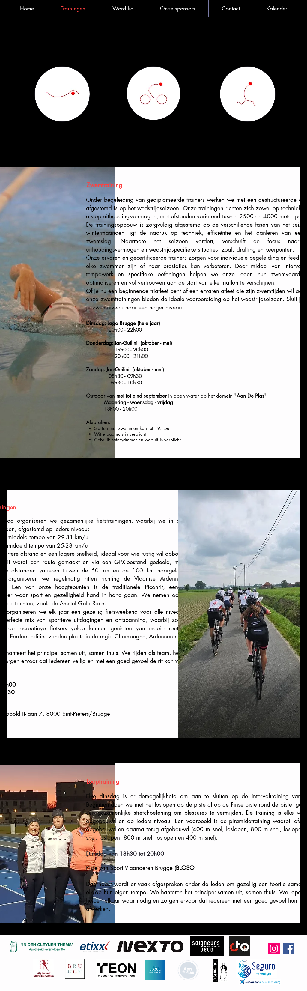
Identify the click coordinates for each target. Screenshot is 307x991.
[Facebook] (288, 948)
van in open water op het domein (176, 396)
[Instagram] (274, 948)
